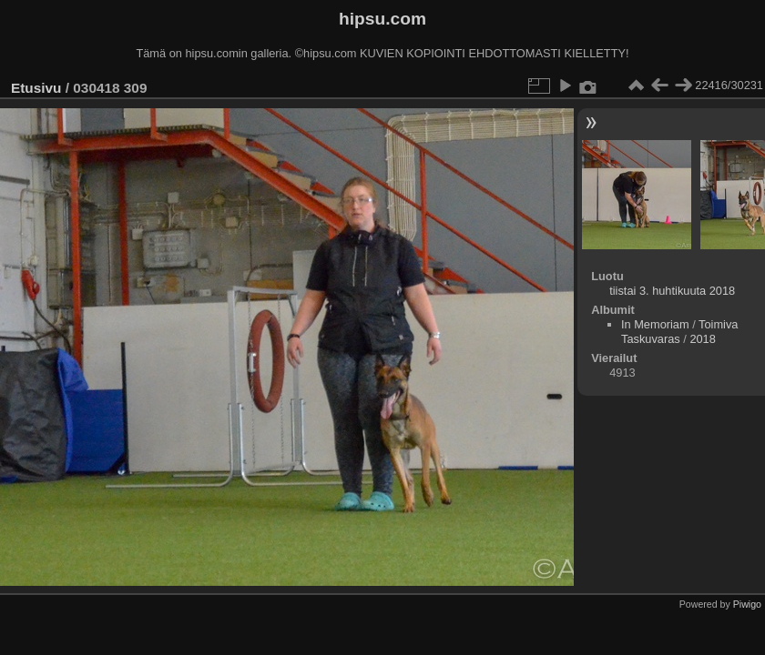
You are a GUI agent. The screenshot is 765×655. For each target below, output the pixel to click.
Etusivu (36, 88)
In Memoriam (655, 324)
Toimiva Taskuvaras (680, 331)
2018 (702, 339)
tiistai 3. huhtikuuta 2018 (672, 290)
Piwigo (747, 604)
